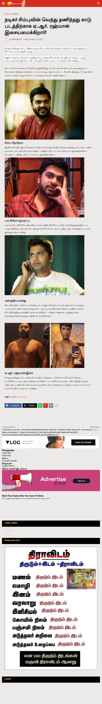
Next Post (95, 427)
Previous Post (9, 427)
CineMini (14, 14)
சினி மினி (22, 397)
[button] (3, 3)
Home (7, 14)
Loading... (9, 530)
